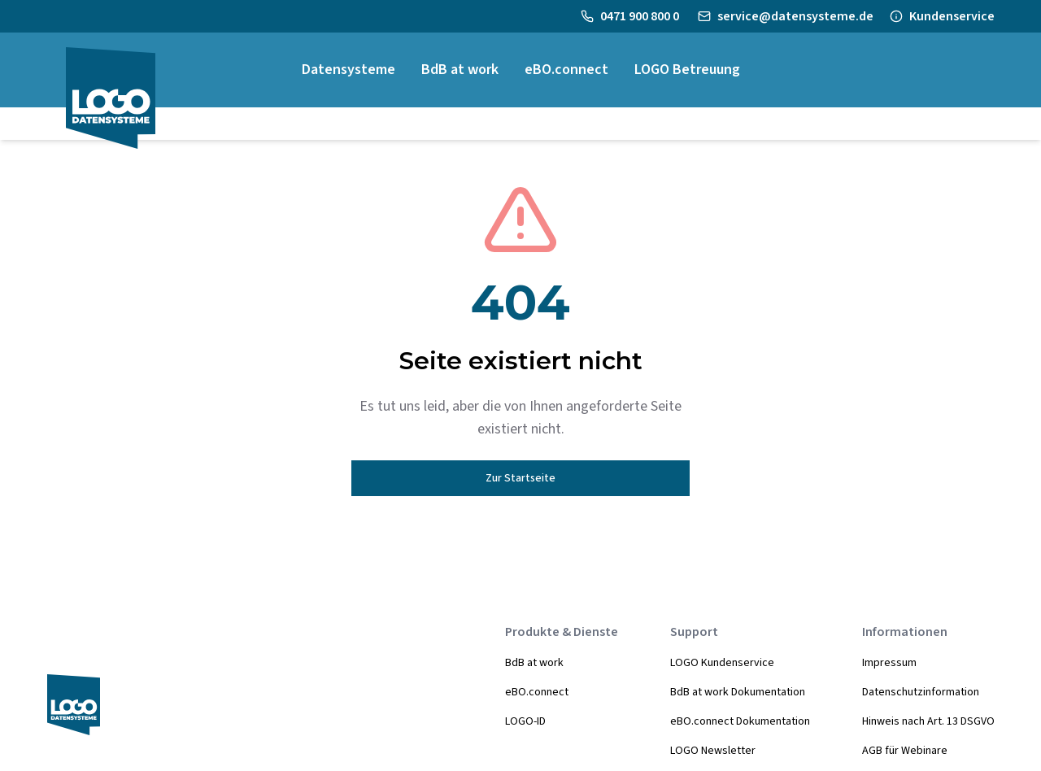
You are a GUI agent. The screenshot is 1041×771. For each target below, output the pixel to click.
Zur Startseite (520, 478)
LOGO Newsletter (713, 751)
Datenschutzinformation (920, 692)
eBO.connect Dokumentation (740, 721)
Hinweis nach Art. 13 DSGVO (928, 721)
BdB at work (534, 663)
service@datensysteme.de (795, 16)
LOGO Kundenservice (722, 663)
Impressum (889, 663)
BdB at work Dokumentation (737, 692)
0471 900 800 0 (641, 16)
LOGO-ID (525, 721)
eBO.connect (536, 692)
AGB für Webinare (904, 751)
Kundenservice (952, 16)
